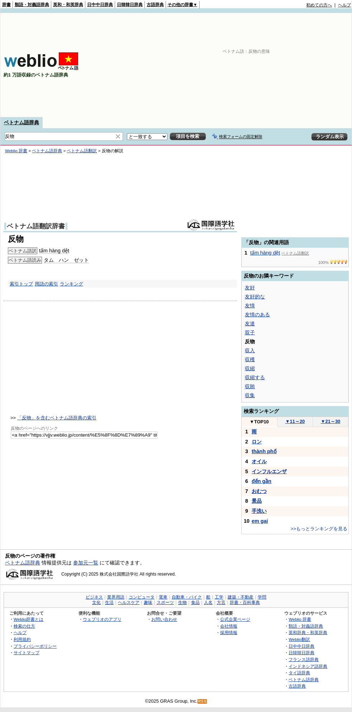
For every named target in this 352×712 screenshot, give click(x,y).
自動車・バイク (187, 597)
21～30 (331, 421)
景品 (257, 501)
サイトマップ (26, 652)
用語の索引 (46, 284)
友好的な (255, 296)
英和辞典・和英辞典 (308, 632)
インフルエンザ (269, 471)
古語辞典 (155, 5)
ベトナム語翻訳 (82, 151)
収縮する (255, 377)
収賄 (250, 386)
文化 (96, 602)
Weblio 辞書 (16, 151)
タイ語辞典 (299, 672)
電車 (163, 597)
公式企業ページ (235, 619)
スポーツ (165, 602)
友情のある (257, 314)
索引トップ (21, 284)
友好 (250, 287)
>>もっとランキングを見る (319, 528)
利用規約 (22, 639)
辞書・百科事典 (245, 602)
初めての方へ (319, 5)
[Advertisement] (258, 65)
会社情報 (228, 626)
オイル (259, 461)
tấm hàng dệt (54, 250)
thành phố (264, 451)
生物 (182, 602)
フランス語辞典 (304, 659)
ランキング (71, 284)
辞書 (6, 5)
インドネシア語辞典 (308, 666)
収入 (250, 350)
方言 (221, 602)
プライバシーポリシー (35, 646)
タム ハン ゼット (66, 260)
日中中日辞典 (100, 5)
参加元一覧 (85, 563)
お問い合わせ (164, 619)
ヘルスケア (128, 602)
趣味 (148, 602)
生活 (109, 602)
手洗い (259, 511)
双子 (250, 332)
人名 (208, 602)
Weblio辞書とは (28, 619)
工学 (219, 597)
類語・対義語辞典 (32, 5)
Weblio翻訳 (299, 639)
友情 (250, 305)
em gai (260, 521)
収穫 (250, 359)
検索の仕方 (24, 626)
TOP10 (259, 421)
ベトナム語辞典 (21, 122)
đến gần (261, 481)
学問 (262, 597)
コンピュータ (141, 597)
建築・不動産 (240, 597)
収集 (250, 395)
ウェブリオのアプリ (102, 619)
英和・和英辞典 (68, 5)
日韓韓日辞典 (130, 5)
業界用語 (115, 597)
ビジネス (94, 597)
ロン (257, 442)
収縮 (250, 368)
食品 (195, 602)
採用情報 (228, 632)
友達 (250, 323)
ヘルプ (344, 5)
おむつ (259, 491)
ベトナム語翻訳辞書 (36, 226)
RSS (202, 701)
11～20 (295, 421)
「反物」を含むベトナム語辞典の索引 (56, 417)
